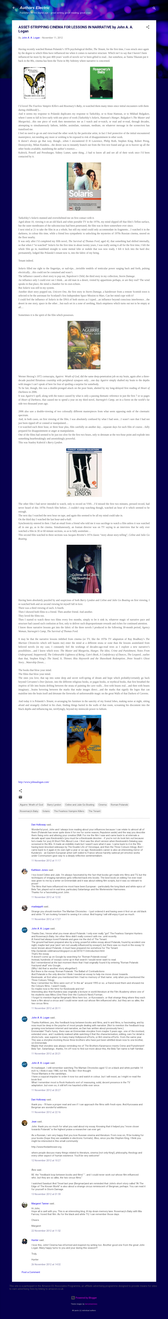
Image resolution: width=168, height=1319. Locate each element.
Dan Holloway (38, 824)
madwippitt (37, 906)
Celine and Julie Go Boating (79, 804)
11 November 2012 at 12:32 (46, 897)
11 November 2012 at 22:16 (46, 1112)
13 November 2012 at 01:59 (46, 1194)
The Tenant (94, 811)
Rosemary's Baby (29, 811)
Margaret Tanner (40, 1203)
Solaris (46, 811)
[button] (148, 27)
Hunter (35, 1240)
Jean (34, 1121)
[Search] (154, 9)
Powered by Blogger (84, 1297)
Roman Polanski (119, 804)
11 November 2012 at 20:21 (46, 1053)
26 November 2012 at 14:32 (46, 1264)
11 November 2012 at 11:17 (46, 860)
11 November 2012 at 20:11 (46, 1008)
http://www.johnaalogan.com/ (33, 782)
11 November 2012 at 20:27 (46, 1090)
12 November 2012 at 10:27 (46, 1160)
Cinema (102, 804)
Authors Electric (35, 8)
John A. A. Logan (40, 928)
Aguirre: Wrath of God (31, 804)
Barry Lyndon (54, 804)
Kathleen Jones (39, 870)
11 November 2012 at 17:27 (46, 919)
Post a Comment (31, 1272)
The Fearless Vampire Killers (69, 811)
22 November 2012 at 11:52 (46, 1230)
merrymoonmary (91, 1304)
